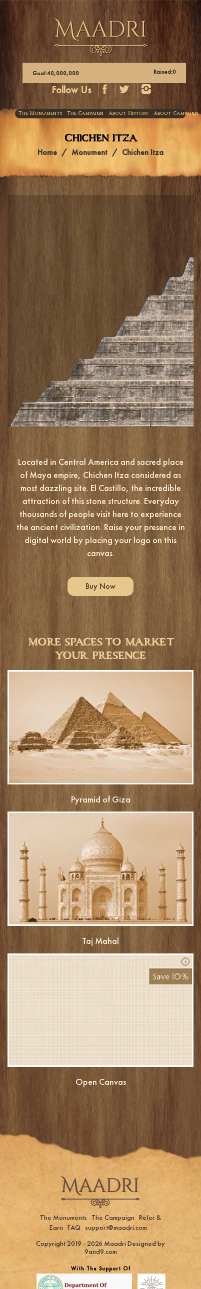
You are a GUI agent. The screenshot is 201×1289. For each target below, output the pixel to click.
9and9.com (100, 1251)
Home (47, 152)
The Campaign (85, 113)
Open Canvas (101, 1081)
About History (128, 113)
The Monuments (40, 113)
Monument (90, 152)
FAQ (74, 1227)
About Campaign (176, 113)
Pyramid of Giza (100, 799)
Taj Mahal (100, 940)
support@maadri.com (116, 1227)
